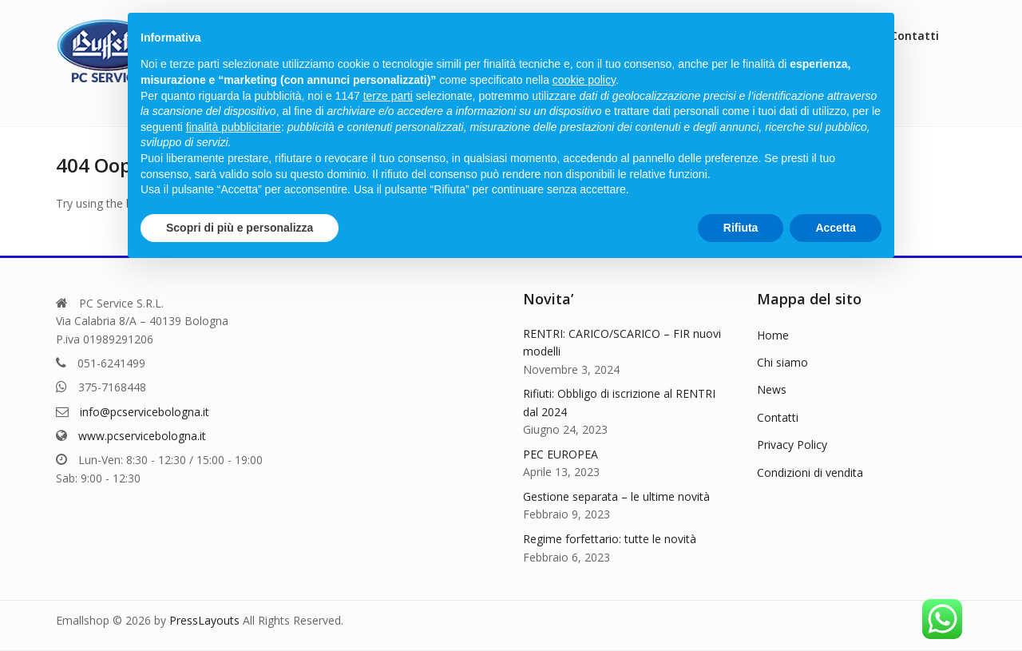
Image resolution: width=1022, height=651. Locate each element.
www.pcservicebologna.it (142, 435)
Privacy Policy (792, 444)
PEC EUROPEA (560, 454)
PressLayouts (204, 620)
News (771, 389)
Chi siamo (782, 362)
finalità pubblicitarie (233, 127)
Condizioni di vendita (810, 472)
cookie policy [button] (584, 79)
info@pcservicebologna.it (144, 411)
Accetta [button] (835, 227)
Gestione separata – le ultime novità (616, 496)
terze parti (388, 95)
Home (773, 335)
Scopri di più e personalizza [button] (239, 227)
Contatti (777, 417)
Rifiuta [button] (741, 227)
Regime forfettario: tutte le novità (609, 538)
